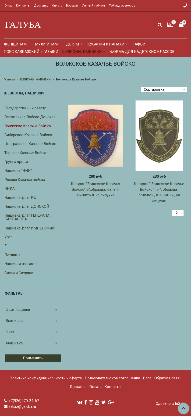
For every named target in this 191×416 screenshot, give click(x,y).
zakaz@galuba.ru (22, 406)
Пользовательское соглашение (112, 378)
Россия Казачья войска (24, 179)
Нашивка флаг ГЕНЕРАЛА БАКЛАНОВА (27, 217)
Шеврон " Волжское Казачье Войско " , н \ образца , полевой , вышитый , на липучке (159, 192)
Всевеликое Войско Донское (30, 117)
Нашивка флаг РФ (20, 197)
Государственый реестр (25, 108)
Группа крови (16, 161)
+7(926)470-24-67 (23, 401)
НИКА (9, 188)
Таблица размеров (122, 5)
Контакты (23, 5)
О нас (8, 5)
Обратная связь (167, 378)
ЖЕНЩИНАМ (15, 44)
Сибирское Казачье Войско (28, 135)
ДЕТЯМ (72, 44)
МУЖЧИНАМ (46, 44)
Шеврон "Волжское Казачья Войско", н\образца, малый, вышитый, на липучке (95, 189)
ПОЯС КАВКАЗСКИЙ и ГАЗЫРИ (31, 51)
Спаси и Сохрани (18, 273)
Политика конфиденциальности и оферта (46, 378)
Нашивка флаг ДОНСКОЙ (26, 206)
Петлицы (12, 255)
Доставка (41, 5)
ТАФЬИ (139, 44)
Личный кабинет (93, 5)
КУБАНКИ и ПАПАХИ (105, 44)
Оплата (57, 5)
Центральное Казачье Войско (30, 144)
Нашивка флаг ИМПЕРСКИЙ (29, 228)
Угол (8, 237)
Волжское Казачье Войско (27, 126)
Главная (9, 79)
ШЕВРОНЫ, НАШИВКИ (82, 51)
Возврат (72, 5)
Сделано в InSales (171, 404)
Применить (33, 358)
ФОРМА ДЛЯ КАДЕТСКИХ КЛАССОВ (142, 51)
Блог (147, 378)
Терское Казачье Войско (25, 153)
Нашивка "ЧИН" (18, 170)
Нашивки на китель (21, 264)
